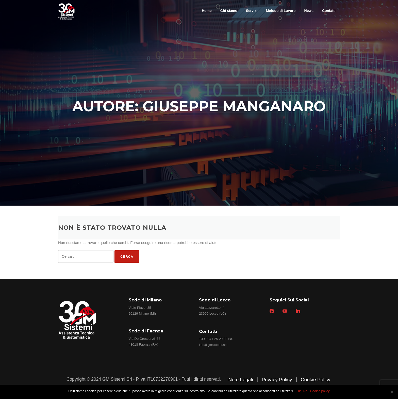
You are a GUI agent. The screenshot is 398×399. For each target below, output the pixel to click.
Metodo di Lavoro (281, 11)
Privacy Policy (277, 379)
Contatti (329, 11)
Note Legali (240, 379)
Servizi (251, 11)
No (305, 391)
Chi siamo (228, 11)
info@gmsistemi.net (213, 345)
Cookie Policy (315, 379)
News (309, 11)
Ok (298, 391)
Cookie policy (319, 391)
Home (207, 11)
